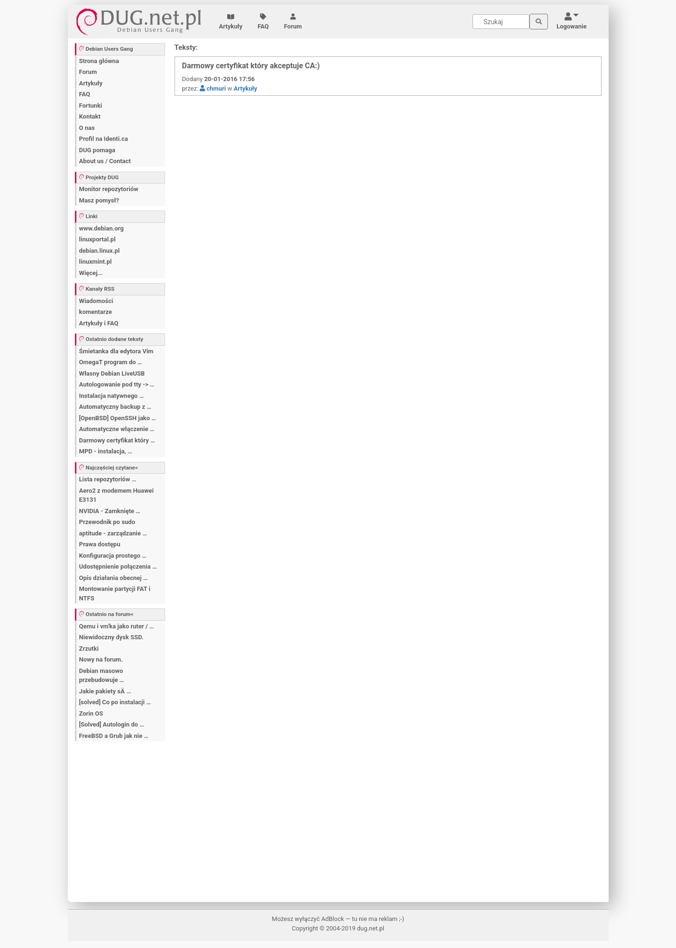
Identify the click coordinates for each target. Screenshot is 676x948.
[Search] (500, 21)
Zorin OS (91, 713)
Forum (293, 22)
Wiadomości (96, 300)
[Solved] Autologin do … (111, 724)
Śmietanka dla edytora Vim (116, 351)
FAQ (263, 22)
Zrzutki (89, 648)
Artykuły (231, 22)
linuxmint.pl (95, 261)
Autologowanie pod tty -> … (117, 384)
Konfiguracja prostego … (113, 555)
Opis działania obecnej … (113, 577)
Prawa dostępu (99, 544)
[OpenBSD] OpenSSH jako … (117, 418)
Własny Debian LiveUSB (112, 373)
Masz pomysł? (99, 200)
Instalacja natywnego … (111, 395)
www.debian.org (101, 228)
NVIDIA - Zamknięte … (109, 511)
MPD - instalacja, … (105, 451)
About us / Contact (105, 161)
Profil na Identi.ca (103, 138)
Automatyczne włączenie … (117, 429)
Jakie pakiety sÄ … (105, 691)
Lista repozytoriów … (108, 479)
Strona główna (99, 60)
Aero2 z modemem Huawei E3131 (116, 495)
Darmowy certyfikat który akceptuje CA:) (251, 65)
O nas (87, 127)
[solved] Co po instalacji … (115, 702)
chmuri (213, 88)
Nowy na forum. (101, 659)
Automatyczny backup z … (115, 406)
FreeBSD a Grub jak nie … (113, 735)
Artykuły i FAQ (99, 323)
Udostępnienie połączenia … (118, 566)
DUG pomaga (97, 150)
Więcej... (91, 272)
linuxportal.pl (97, 239)
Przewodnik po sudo (107, 521)
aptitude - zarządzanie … (113, 533)
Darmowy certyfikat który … (117, 440)
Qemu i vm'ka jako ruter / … (116, 626)
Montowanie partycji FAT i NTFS (114, 593)
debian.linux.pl (99, 250)
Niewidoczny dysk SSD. (111, 637)
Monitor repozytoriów (109, 189)
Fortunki (90, 105)
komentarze (95, 311)
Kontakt (90, 116)
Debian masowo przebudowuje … (101, 675)
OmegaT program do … (110, 362)
